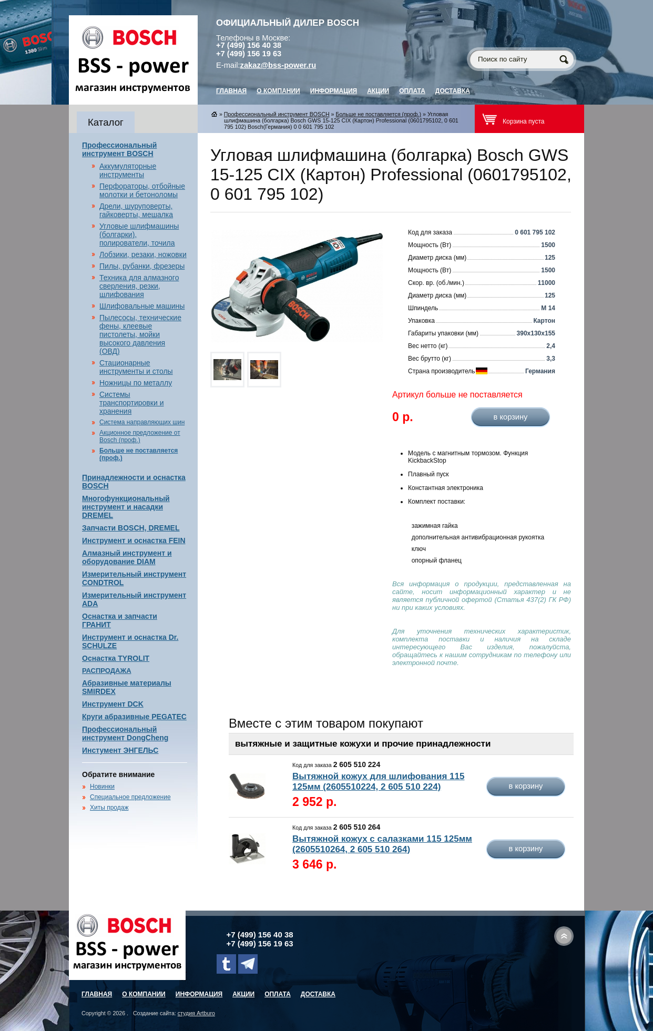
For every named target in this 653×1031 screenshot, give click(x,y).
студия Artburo (196, 1013)
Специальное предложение (130, 797)
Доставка (452, 91)
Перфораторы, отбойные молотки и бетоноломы (142, 190)
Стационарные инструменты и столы (136, 367)
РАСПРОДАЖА (106, 671)
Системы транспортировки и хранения (131, 402)
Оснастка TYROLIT (115, 658)
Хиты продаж (109, 807)
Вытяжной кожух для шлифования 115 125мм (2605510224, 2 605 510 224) (378, 781)
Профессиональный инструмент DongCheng (125, 733)
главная (231, 91)
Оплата (412, 91)
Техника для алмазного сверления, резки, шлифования (139, 286)
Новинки (102, 786)
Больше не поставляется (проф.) (378, 114)
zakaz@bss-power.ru (278, 65)
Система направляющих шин (142, 422)
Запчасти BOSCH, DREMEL (131, 528)
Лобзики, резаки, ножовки (143, 254)
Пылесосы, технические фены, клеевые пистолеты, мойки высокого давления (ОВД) (140, 334)
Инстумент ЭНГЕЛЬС (120, 750)
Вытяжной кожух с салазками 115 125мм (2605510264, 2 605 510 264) (382, 844)
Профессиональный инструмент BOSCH (119, 149)
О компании (278, 91)
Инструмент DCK (113, 704)
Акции (378, 91)
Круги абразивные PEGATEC (134, 716)
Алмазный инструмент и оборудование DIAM (127, 557)
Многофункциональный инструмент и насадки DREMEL (126, 506)
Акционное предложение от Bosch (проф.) (139, 436)
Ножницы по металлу (135, 383)
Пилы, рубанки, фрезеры (142, 266)
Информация (333, 91)
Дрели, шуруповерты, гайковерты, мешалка (136, 210)
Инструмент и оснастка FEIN (134, 540)
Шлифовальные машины (142, 306)
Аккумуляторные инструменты (127, 170)
